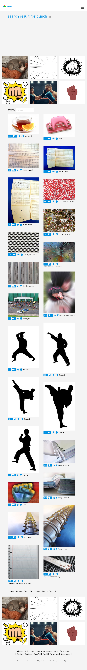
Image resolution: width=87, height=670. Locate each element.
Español (37, 654)
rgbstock (8, 6)
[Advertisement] (43, 37)
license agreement (44, 651)
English (20, 654)
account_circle (22, 136)
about (68, 651)
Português (54, 654)
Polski (45, 654)
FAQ (26, 651)
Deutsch (28, 654)
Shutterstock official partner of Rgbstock (30, 661)
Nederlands (65, 654)
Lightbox (19, 651)
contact (32, 651)
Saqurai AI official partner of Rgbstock (57, 661)
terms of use (58, 651)
